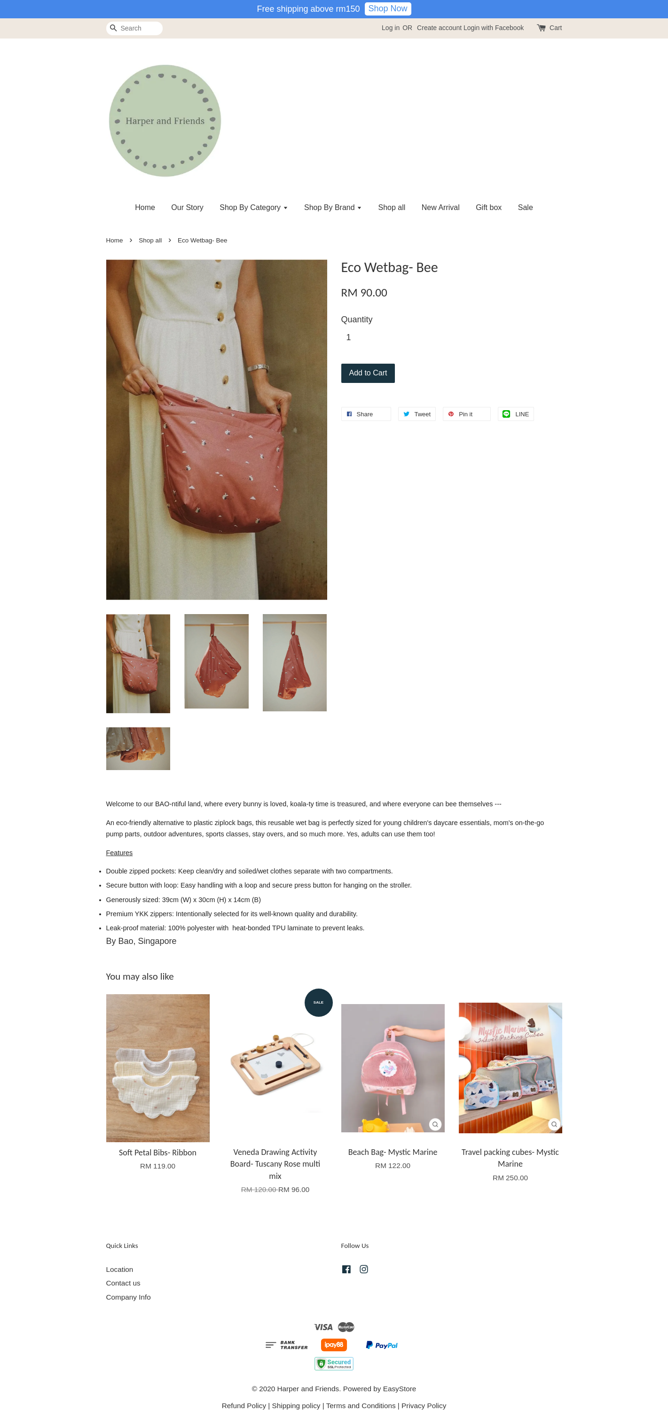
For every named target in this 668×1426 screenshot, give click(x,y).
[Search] (134, 28)
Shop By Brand (333, 207)
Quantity (357, 319)
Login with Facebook (494, 27)
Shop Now (388, 8)
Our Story (187, 207)
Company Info (128, 1297)
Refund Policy (244, 1406)
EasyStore (400, 1389)
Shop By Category (254, 207)
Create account (439, 27)
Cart (556, 27)
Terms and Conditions (361, 1406)
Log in (391, 27)
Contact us (123, 1283)
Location (120, 1269)
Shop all (392, 207)
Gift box (489, 207)
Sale (525, 207)
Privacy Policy (423, 1406)
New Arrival (441, 207)
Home (145, 207)
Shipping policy (296, 1406)
